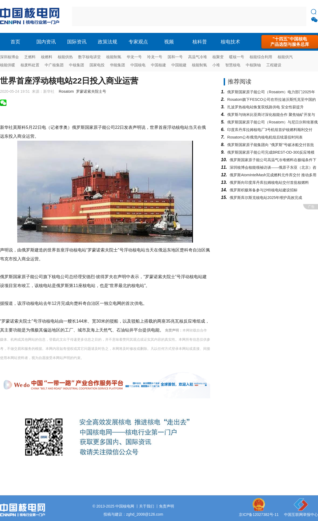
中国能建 (178, 65)
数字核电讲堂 (89, 57)
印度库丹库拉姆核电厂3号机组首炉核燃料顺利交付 (269, 129)
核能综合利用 (261, 57)
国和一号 (175, 57)
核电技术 (230, 41)
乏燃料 (30, 57)
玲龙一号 (154, 57)
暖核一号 (236, 57)
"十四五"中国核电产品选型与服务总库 (289, 42)
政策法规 (107, 41)
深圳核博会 (9, 57)
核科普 (199, 41)
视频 (169, 41)
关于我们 (146, 506)
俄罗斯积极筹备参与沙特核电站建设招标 (264, 190)
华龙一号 (134, 57)
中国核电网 (124, 506)
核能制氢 (113, 57)
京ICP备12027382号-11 (259, 514)
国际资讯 (77, 41)
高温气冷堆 (197, 57)
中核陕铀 (253, 65)
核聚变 (218, 57)
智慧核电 (232, 65)
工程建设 (273, 65)
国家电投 (97, 65)
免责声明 (166, 506)
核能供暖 (7, 65)
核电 (31, 16)
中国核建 (158, 65)
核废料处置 (29, 65)
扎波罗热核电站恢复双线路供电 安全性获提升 (265, 107)
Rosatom (66, 91)
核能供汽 (285, 57)
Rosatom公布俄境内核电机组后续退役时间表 (265, 137)
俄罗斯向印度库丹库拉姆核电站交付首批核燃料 (269, 182)
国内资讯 (46, 41)
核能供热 (65, 57)
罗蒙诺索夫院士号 (91, 91)
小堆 (216, 65)
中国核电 (138, 65)
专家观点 (138, 41)
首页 (15, 41)
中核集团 (76, 65)
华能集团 (117, 65)
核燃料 (46, 57)
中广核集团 (54, 65)
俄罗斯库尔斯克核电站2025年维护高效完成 (266, 197)
